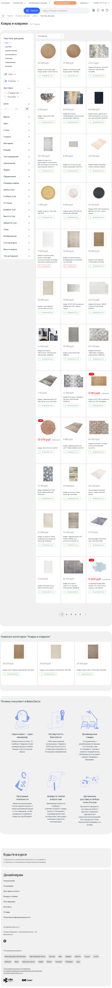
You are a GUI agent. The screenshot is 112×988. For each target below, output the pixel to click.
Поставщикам (9, 901)
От (6, 109)
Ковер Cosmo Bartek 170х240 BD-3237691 (45, 307)
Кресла (77, 956)
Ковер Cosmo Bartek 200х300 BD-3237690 (18, 670)
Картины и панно (28, 962)
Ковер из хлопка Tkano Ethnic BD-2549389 (71, 493)
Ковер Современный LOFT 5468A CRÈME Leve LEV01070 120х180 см (72, 539)
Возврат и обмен (11, 896)
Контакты (7, 907)
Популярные (50, 36)
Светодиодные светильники (15, 956)
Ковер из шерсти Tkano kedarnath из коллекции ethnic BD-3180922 (46, 539)
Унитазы (58, 962)
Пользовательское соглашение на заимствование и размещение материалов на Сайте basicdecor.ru (23, 971)
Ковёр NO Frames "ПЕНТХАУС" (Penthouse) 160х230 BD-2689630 (47, 353)
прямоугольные (11, 51)
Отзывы (7, 912)
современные (10, 62)
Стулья (87, 956)
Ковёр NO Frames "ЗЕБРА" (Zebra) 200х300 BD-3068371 (97, 306)
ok (27, 109)
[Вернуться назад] (3, 16)
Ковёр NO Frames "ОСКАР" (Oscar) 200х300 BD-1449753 (97, 446)
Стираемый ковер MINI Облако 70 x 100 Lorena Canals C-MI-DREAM (97, 585)
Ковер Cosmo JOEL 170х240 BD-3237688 (91, 670)
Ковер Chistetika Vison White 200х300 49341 (46, 587)
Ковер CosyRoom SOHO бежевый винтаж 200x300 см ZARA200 (72, 260)
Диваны (68, 956)
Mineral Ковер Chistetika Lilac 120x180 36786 (97, 540)
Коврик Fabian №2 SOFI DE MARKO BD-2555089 (72, 212)
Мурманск (85, 3)
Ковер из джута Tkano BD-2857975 (47, 212)
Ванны (49, 962)
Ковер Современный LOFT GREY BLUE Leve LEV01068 (47, 400)
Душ (78, 962)
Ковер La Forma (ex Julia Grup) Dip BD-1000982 (71, 70)
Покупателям (9, 881)
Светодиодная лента (37, 956)
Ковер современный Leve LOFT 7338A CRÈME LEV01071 (73, 447)
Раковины (69, 962)
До (16, 109)
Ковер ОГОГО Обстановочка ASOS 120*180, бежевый (98, 400)
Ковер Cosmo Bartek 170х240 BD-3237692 (96, 261)
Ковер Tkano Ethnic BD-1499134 (46, 117)
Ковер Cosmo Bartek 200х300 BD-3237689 (55, 670)
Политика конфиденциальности (17, 917)
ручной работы (11, 54)
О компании (8, 886)
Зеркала (8, 962)
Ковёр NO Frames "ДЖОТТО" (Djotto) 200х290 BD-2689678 (71, 585)
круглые (8, 47)
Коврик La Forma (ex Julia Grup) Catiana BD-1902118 (72, 166)
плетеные (9, 58)
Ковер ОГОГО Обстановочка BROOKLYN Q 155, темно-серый (98, 211)
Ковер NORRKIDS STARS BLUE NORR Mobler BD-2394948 (46, 492)
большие (8, 66)
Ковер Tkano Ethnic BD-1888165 (71, 354)
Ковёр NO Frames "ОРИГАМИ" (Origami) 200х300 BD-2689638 (96, 353)
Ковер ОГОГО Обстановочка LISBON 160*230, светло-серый (73, 306)
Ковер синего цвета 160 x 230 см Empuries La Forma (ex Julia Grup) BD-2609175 (98, 116)
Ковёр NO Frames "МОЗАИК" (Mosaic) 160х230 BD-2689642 (73, 399)
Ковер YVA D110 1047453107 (48, 448)
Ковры (41, 962)
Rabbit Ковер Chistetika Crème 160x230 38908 (97, 166)
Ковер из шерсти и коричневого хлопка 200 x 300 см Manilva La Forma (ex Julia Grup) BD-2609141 (48, 163)
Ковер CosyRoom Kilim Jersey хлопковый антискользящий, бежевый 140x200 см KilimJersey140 (48, 258)
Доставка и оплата (11, 891)
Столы (96, 956)
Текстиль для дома (14, 38)
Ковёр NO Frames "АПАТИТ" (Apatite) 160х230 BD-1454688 (98, 69)
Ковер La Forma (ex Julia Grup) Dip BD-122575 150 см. (48, 70)
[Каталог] (32, 11)
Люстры (52, 956)
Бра (60, 956)
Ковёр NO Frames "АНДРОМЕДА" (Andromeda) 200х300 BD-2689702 (73, 116)
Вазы (16, 962)
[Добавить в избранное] (57, 44)
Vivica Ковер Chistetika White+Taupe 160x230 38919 (96, 492)
